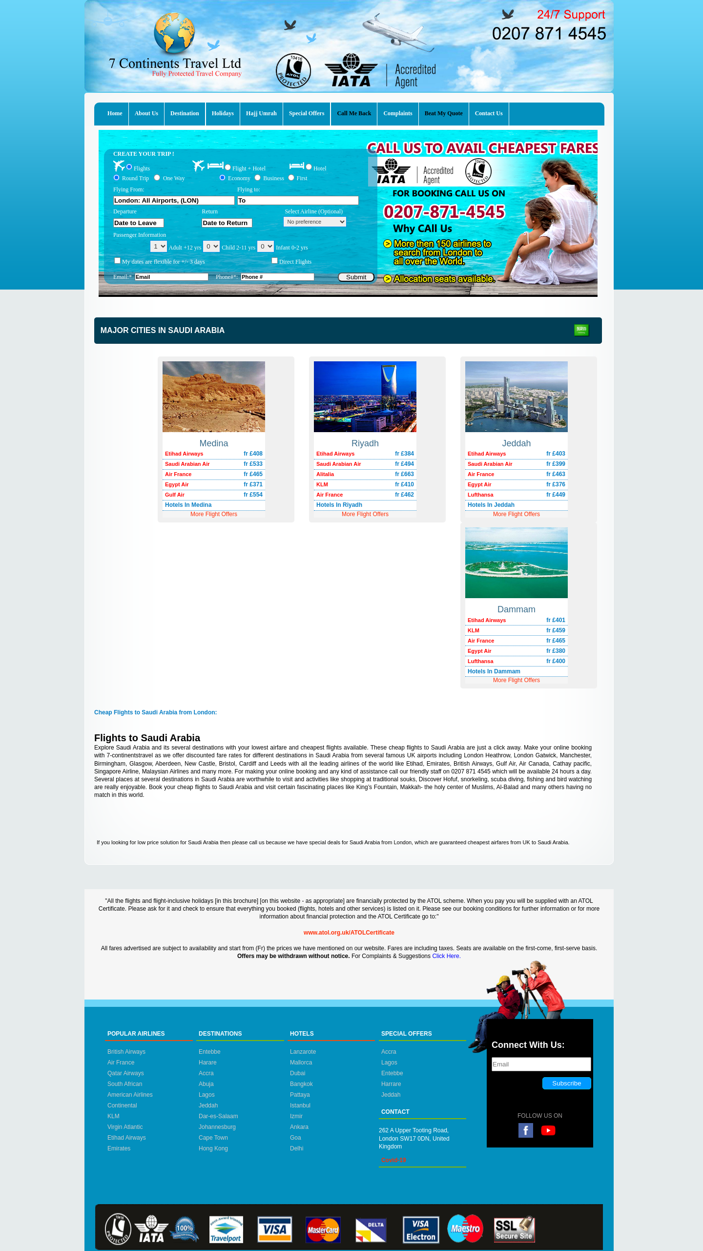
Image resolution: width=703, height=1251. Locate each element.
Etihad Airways (126, 1137)
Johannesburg (217, 1127)
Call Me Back (354, 113)
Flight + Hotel (249, 168)
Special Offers (306, 113)
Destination (184, 113)
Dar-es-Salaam (218, 1116)
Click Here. (446, 956)
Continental (122, 1105)
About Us (146, 113)
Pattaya (300, 1094)
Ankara (299, 1127)
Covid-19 (393, 1160)
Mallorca (301, 1062)
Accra (206, 1073)
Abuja (206, 1084)
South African (124, 1084)
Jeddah (516, 443)
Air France (120, 1062)
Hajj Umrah (261, 113)
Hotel (320, 168)
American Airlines (130, 1094)
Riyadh (365, 443)
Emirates (118, 1148)
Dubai (297, 1073)
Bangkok (301, 1084)
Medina (213, 443)
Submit (356, 277)
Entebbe (210, 1051)
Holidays (223, 113)
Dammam (516, 609)
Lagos (207, 1094)
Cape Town (213, 1137)
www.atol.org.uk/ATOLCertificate (349, 932)
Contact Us (489, 113)
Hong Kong (213, 1148)
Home (115, 113)
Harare (208, 1062)
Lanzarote (303, 1051)
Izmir (296, 1116)
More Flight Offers (516, 514)
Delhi (296, 1148)
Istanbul (300, 1105)
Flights (142, 168)
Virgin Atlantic (125, 1127)
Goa (295, 1137)
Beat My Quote (444, 113)
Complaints (397, 113)
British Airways (126, 1051)
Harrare (391, 1084)
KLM (113, 1116)
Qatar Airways (125, 1073)
